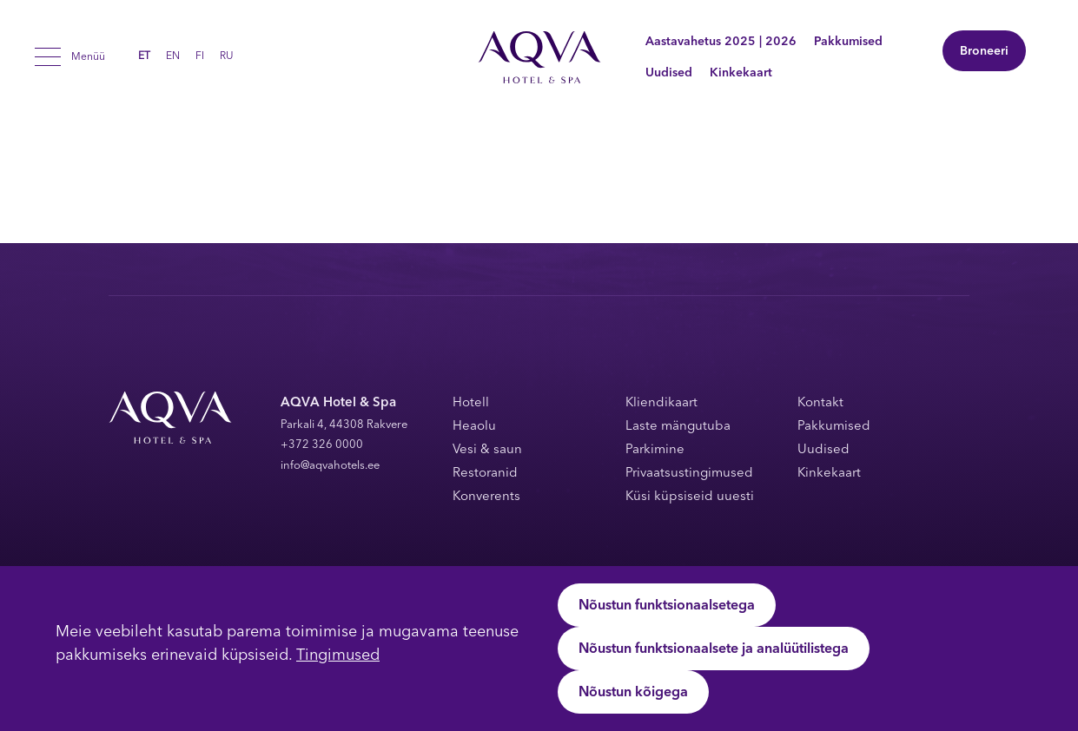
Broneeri (984, 51)
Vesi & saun (487, 450)
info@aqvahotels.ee (330, 465)
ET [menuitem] (144, 57)
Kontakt (820, 403)
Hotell (471, 403)
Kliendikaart (661, 403)
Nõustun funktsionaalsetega (667, 606)
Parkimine (654, 450)
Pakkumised (848, 42)
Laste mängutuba (678, 426)
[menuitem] (144, 56)
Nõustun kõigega (633, 693)
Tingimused (338, 656)
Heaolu (474, 426)
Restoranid (485, 473)
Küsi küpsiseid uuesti (689, 497)
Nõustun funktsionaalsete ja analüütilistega (714, 649)
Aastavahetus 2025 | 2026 (721, 42)
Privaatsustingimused (689, 473)
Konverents (486, 497)
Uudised (668, 73)
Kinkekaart (741, 73)
